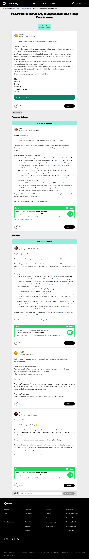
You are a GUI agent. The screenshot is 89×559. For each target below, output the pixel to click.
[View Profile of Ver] (20, 413)
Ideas (53, 3)
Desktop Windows (26, 8)
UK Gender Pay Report (9, 555)
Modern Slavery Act (55, 552)
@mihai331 (24, 135)
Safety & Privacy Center (13, 552)
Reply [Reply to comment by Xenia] (69, 227)
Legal (5, 552)
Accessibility (47, 552)
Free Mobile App (51, 522)
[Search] (73, 3)
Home (13, 8)
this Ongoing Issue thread (53, 165)
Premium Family (71, 522)
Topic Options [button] (16, 113)
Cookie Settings (32, 552)
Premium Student (71, 526)
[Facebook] (18, 539)
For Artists (28, 514)
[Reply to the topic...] (40, 493)
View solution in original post (23, 220)
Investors (28, 526)
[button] (74, 35)
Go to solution (45, 28)
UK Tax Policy (65, 552)
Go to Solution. (25, 97)
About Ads (39, 552)
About (6, 514)
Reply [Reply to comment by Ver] (69, 485)
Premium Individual (72, 514)
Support (48, 514)
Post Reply (69, 493)
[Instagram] (6, 539)
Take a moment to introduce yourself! (48, 217)
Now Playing (53, 158)
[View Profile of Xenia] (20, 128)
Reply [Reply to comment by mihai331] (69, 106)
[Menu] (84, 3)
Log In (79, 3)
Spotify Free (70, 530)
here (62, 194)
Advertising (28, 522)
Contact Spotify (51, 526)
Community (10, 3)
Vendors (28, 530)
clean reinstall (64, 185)
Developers (29, 518)
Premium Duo (70, 518)
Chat (44, 3)
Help (35, 3)
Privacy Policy (24, 552)
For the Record (9, 522)
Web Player (49, 518)
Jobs (5, 518)
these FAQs (36, 196)
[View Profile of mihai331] (21, 35)
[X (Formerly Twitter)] (12, 539)
